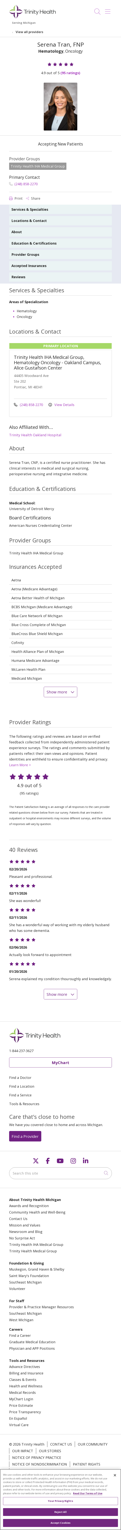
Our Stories (50, 1451)
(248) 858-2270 (23, 184)
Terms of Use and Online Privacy (42, 1471)
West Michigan (21, 1320)
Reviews (18, 277)
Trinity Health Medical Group (33, 1251)
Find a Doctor (20, 1077)
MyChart (60, 1062)
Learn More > (20, 765)
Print (16, 198)
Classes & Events (22, 1379)
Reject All (60, 1517)
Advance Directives (24, 1366)
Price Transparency (25, 1412)
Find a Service (20, 1095)
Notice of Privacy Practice (36, 1457)
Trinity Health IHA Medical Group (36, 1244)
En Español (18, 1418)
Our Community (92, 1444)
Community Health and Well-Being (37, 1212)
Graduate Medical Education (32, 1342)
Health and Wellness (25, 1386)
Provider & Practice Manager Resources (41, 1307)
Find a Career (20, 1335)
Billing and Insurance (26, 1373)
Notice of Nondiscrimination (39, 1464)
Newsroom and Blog (25, 1231)
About (16, 232)
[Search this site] (60, 1173)
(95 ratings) (70, 73)
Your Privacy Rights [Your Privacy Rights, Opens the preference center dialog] (60, 1506)
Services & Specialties (29, 209)
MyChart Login (21, 1399)
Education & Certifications (34, 243)
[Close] (115, 1480)
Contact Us (18, 1218)
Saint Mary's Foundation (29, 1275)
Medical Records (22, 1392)
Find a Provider (25, 1136)
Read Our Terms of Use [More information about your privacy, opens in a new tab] (87, 1498)
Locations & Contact (29, 220)
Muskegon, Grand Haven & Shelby (36, 1269)
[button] (108, 10)
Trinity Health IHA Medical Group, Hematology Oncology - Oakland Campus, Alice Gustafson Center (57, 362)
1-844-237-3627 (21, 1050)
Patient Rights (86, 1464)
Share (33, 198)
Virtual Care (19, 1425)
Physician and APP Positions (32, 1348)
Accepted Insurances (28, 265)
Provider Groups (25, 254)
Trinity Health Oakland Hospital (35, 435)
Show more (61, 692)
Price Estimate (21, 1405)
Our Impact (22, 1451)
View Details (61, 404)
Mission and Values (24, 1225)
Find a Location (21, 1086)
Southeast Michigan (25, 1282)
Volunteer (17, 1288)
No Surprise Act (22, 1238)
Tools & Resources (24, 1104)
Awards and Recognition (29, 1205)
